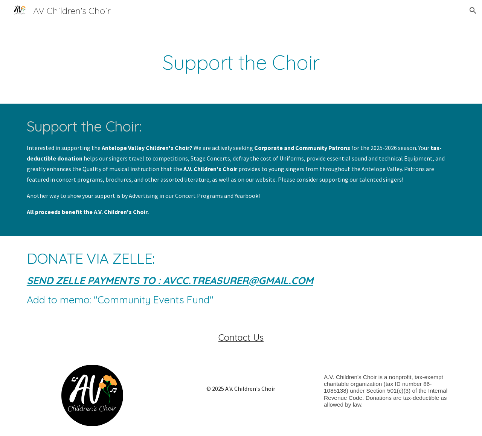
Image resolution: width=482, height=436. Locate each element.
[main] (241, 62)
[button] (473, 11)
